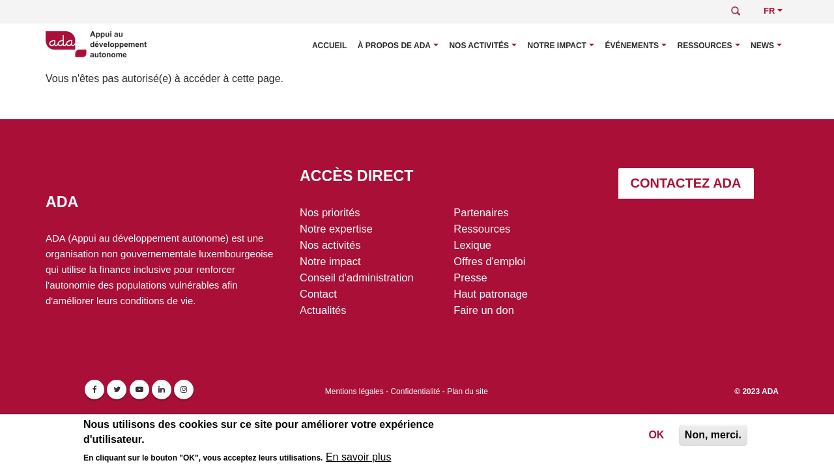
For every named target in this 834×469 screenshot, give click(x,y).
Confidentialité (415, 391)
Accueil (329, 45)
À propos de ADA (394, 45)
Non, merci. (713, 436)
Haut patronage (490, 294)
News (762, 45)
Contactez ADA (686, 183)
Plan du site (467, 391)
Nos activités (479, 45)
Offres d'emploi (489, 261)
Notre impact (556, 45)
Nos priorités (330, 212)
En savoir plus (359, 458)
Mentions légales (354, 391)
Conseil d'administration (357, 277)
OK (656, 436)
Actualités (323, 310)
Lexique (472, 245)
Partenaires (480, 212)
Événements (632, 45)
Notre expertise (336, 228)
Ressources (705, 45)
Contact (318, 294)
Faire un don (483, 310)
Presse (470, 277)
